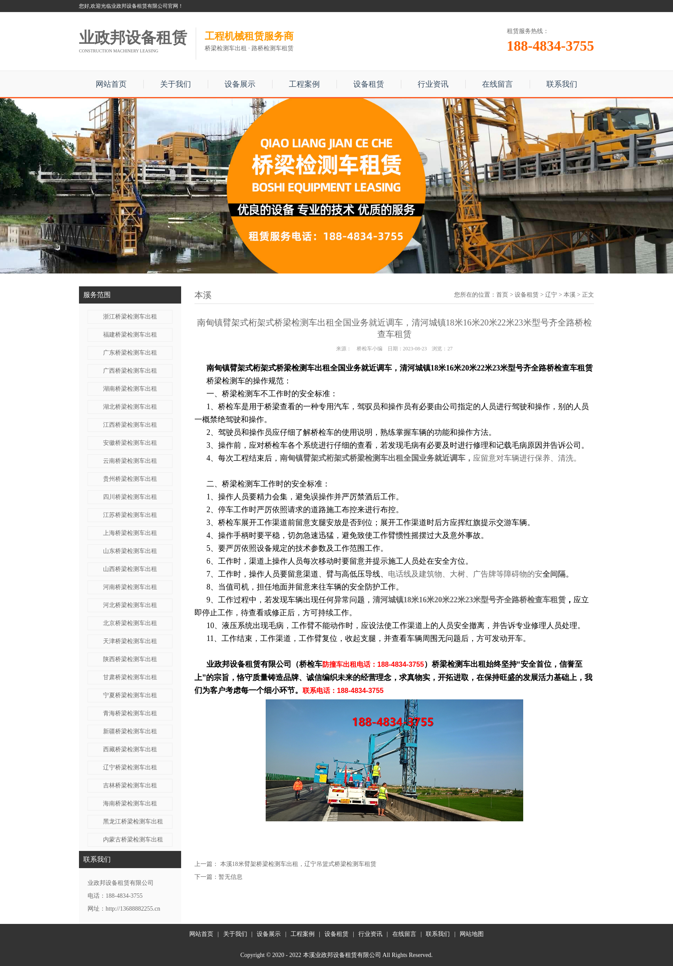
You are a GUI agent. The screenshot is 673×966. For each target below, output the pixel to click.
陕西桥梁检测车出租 (130, 659)
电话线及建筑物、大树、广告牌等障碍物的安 (465, 574)
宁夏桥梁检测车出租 (130, 695)
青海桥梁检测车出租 (130, 713)
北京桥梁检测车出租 (130, 623)
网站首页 (111, 84)
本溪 (570, 295)
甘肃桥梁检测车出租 (130, 677)
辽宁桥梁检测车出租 (130, 767)
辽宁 (551, 295)
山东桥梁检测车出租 (130, 551)
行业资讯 (433, 84)
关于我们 (175, 84)
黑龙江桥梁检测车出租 (133, 821)
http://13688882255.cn (133, 908)
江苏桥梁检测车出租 (130, 515)
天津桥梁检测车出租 (130, 641)
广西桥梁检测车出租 (130, 371)
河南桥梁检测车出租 (130, 587)
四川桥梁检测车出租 (130, 497)
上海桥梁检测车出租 (130, 533)
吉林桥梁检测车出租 (130, 785)
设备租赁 (368, 84)
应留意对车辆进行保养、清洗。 (527, 458)
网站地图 (472, 934)
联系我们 (561, 84)
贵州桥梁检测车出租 (130, 479)
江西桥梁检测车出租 (130, 425)
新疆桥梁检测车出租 (130, 731)
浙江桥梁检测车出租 (130, 316)
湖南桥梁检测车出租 (130, 389)
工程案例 (304, 84)
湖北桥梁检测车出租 (130, 407)
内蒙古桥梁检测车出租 (133, 839)
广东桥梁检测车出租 (130, 352)
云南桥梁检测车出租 (130, 461)
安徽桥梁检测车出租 (130, 443)
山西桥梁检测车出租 (130, 569)
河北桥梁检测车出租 (130, 605)
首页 (502, 295)
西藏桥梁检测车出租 (130, 749)
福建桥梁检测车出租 (130, 334)
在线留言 (497, 84)
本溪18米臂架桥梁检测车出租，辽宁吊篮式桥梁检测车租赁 (298, 864)
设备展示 (239, 84)
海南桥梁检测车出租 (130, 803)
